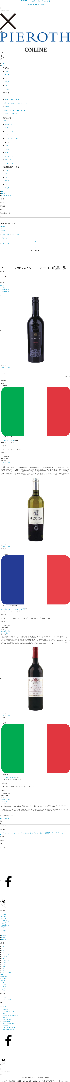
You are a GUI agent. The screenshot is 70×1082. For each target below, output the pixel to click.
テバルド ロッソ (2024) (7, 440)
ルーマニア (4, 978)
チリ (2, 970)
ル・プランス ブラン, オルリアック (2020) (13, 609)
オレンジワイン (5, 922)
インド (3, 958)
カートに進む (3, 818)
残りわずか (4, 545)
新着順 (2, 286)
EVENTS (3, 193)
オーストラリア (5, 960)
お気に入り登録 (5, 367)
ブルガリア (4, 982)
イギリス (3, 984)
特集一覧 (3, 1006)
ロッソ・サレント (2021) (8, 777)
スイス (3, 964)
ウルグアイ (4, 956)
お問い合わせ (6, 1021)
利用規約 (5, 1017)
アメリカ (3, 952)
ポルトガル (4, 976)
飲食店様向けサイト (8, 1029)
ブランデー (4, 924)
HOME (3, 226)
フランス (3, 946)
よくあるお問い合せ (8, 1023)
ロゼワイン (4, 920)
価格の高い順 (5, 291)
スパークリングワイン (7, 918)
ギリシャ (3, 990)
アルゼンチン (5, 954)
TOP (2, 63)
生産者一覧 (4, 937)
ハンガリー (4, 974)
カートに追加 (5, 464)
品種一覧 (3, 939)
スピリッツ (4, 930)
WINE (3, 65)
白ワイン (3, 916)
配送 (4, 1013)
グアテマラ (4, 988)
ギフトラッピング (6, 999)
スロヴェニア (5, 968)
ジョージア (4, 986)
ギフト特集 (4, 997)
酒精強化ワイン (5, 926)
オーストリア (5, 962)
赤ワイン (3, 914)
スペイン (3, 966)
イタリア (3, 950)
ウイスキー (4, 928)
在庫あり (3, 365)
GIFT (2, 191)
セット (3, 932)
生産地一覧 (4, 935)
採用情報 (5, 1025)
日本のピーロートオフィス (10, 1011)
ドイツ (3, 948)
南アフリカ (4, 980)
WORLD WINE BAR (6, 195)
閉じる (9, 818)
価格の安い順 (5, 289)
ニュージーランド (6, 972)
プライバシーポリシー (9, 1027)
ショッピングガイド (8, 1019)
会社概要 (5, 1009)
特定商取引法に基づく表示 (10, 1015)
